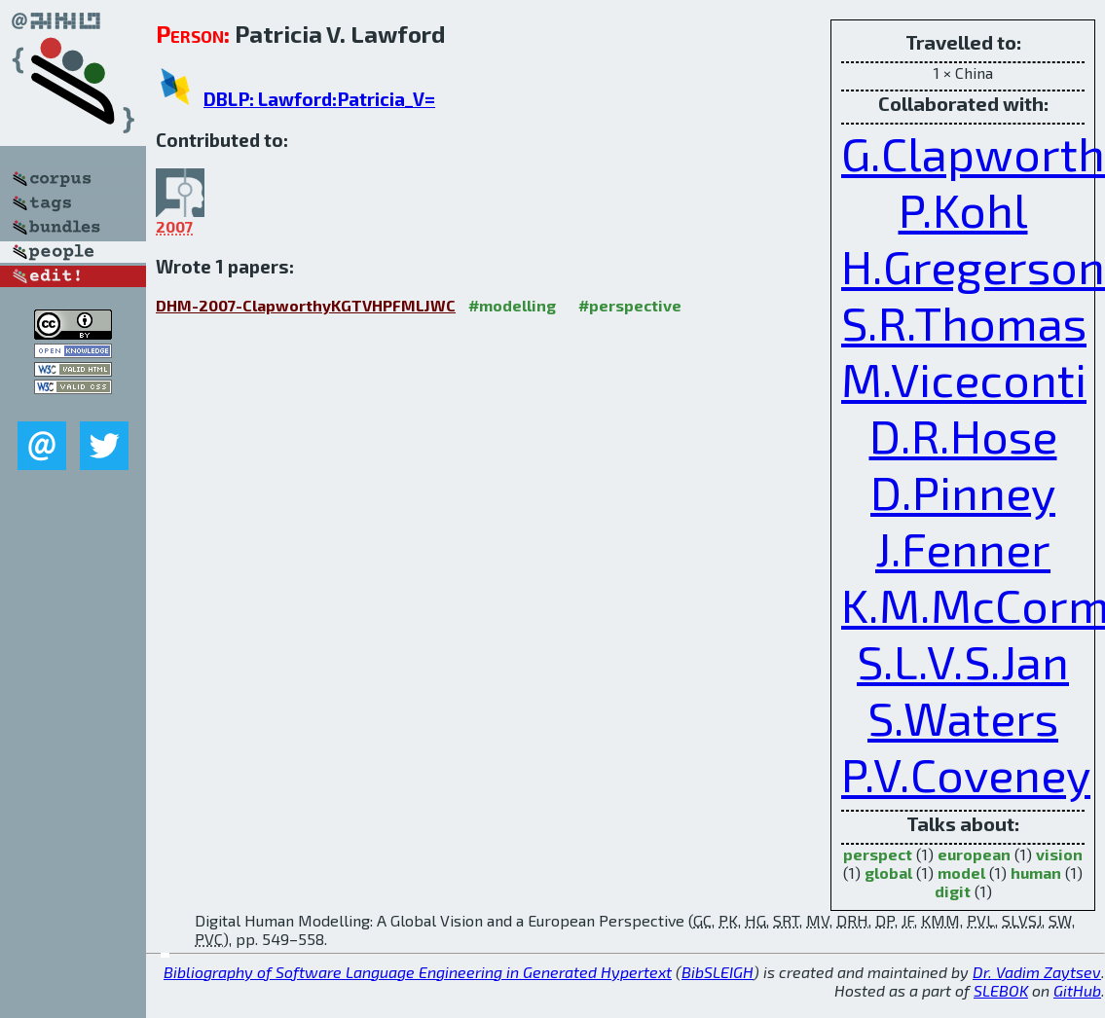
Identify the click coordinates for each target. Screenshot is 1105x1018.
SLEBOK (1001, 990)
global (888, 872)
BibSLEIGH (717, 972)
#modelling (512, 305)
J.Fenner (962, 548)
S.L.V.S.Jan (963, 661)
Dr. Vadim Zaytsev (1037, 972)
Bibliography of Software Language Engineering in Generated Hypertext (418, 972)
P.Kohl (963, 209)
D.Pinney (962, 491)
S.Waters (962, 717)
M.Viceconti (964, 378)
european (974, 854)
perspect (877, 854)
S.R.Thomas (964, 322)
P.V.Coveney (965, 773)
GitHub (1077, 990)
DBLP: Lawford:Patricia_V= (319, 99)
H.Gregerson (973, 265)
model (961, 872)
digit (953, 891)
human (1036, 872)
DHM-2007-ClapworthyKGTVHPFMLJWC (306, 305)
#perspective (629, 305)
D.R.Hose (963, 435)
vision (1059, 854)
